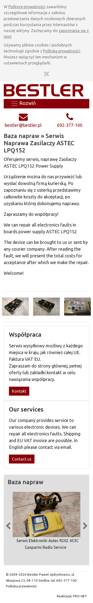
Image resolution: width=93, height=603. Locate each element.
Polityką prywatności (61, 51)
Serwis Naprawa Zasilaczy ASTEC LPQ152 (39, 143)
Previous (7, 524)
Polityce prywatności (26, 6)
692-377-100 (69, 125)
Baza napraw (21, 136)
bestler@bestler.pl (23, 125)
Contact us (21, 459)
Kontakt (19, 391)
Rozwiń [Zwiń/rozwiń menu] (23, 103)
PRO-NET (80, 596)
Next (85, 524)
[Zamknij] (46, 73)
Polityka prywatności (21, 586)
